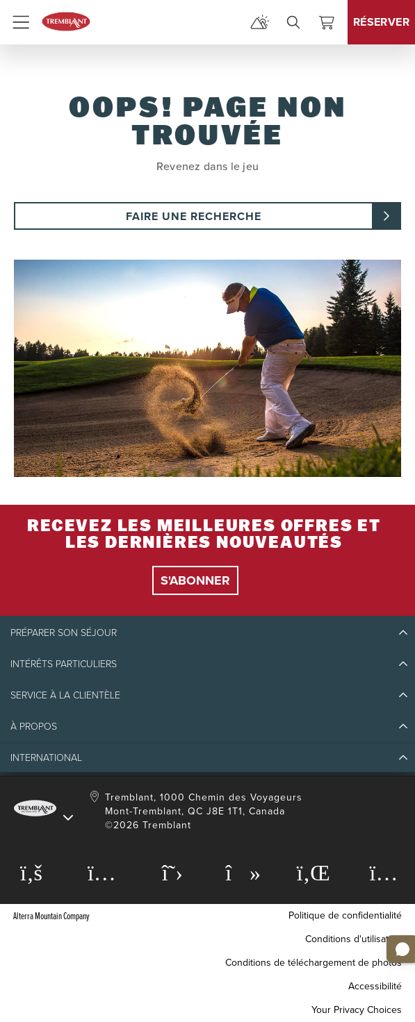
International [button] (46, 758)
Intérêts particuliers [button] (63, 664)
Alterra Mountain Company (51, 915)
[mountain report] (260, 22)
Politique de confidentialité (345, 915)
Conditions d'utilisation (353, 939)
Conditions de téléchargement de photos (313, 962)
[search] (293, 22)
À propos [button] (33, 726)
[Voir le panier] (326, 22)
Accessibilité (375, 986)
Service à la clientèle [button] (65, 695)
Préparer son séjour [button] (63, 633)
